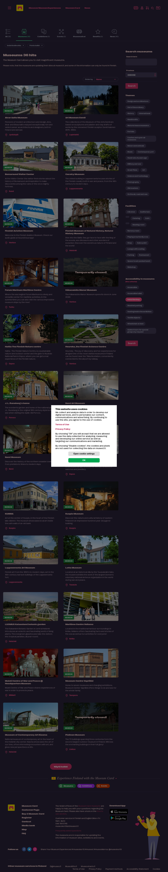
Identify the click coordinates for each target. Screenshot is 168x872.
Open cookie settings (84, 454)
